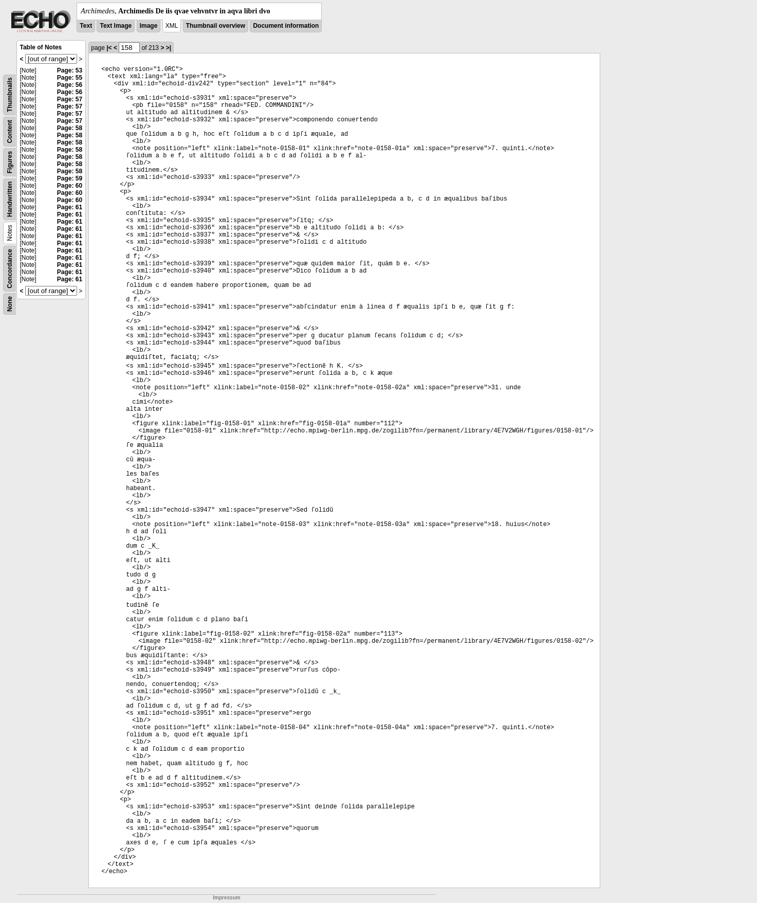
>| (168, 47)
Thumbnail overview (215, 25)
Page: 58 (69, 128)
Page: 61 (69, 207)
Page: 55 (69, 77)
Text (86, 25)
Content (9, 131)
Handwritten (9, 199)
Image (149, 25)
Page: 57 (69, 99)
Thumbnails (9, 95)
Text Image (116, 25)
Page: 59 (69, 178)
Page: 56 (69, 84)
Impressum (226, 897)
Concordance (9, 268)
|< (109, 47)
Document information (286, 25)
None (9, 304)
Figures (9, 162)
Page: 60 (69, 185)
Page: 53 (69, 70)
